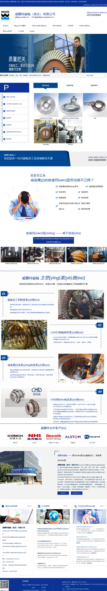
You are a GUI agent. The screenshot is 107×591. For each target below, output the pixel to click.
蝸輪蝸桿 (8, 118)
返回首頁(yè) (87, 5)
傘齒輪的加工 (41, 563)
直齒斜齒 (8, 125)
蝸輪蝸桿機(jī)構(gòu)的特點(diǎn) (86, 547)
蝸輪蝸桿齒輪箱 (10, 111)
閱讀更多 (89, 533)
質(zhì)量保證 (57, 25)
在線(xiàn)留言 (95, 5)
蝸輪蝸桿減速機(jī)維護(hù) (84, 527)
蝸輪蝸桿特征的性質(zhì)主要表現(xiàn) (49, 553)
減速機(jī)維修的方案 (82, 557)
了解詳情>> (63, 493)
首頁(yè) (5, 25)
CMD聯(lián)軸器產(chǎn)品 (14, 104)
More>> (29, 506)
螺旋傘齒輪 (46, 144)
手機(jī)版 (67, 586)
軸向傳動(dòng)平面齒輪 (46, 118)
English (32, 31)
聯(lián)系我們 (103, 5)
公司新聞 (70, 25)
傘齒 (95, 118)
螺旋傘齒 (8, 139)
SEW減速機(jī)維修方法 (44, 541)
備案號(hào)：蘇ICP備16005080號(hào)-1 (96, 584)
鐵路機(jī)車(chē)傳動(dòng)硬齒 (70, 118)
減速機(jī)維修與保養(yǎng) (13, 132)
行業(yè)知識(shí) (84, 25)
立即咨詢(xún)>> (76, 493)
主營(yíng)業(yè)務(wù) (39, 25)
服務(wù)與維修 (10, 97)
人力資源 (21, 31)
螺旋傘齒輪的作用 (81, 537)
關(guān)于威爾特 (20, 25)
